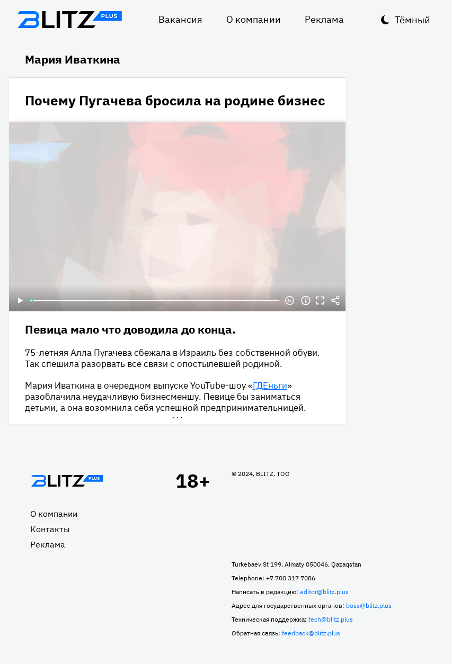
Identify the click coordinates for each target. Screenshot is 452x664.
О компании (253, 19)
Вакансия (180, 19)
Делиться (335, 300)
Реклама (324, 19)
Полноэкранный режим (320, 300)
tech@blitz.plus (330, 619)
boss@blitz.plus (369, 605)
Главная (67, 481)
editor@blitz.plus (324, 592)
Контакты (50, 529)
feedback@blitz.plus (311, 633)
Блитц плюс (70, 19)
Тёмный (412, 20)
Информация (305, 300)
